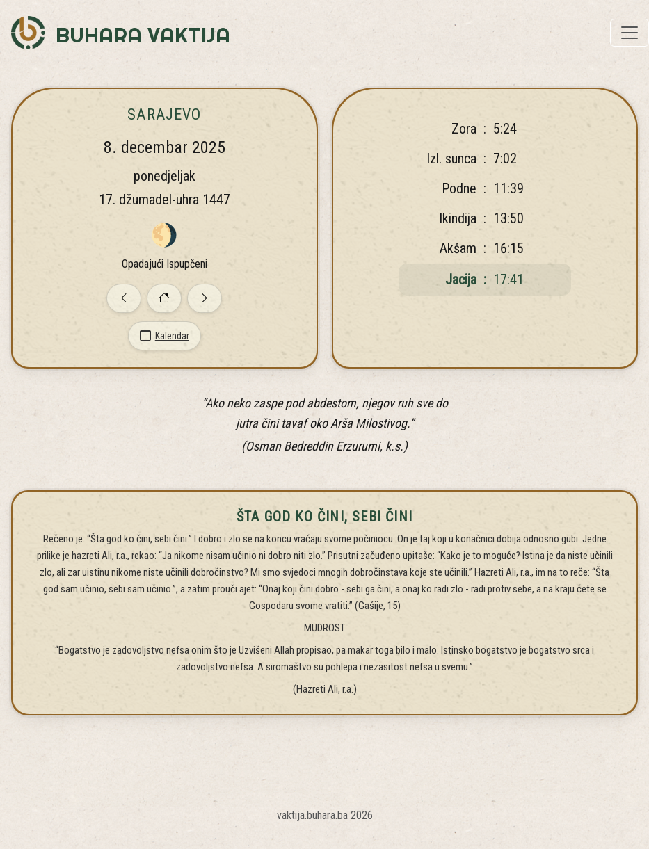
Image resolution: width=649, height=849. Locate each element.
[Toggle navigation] (629, 33)
